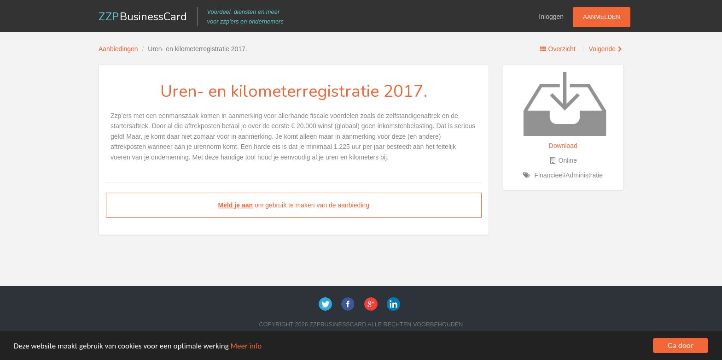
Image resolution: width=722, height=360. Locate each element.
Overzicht (562, 49)
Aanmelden (601, 16)
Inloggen (551, 16)
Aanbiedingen (118, 49)
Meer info (246, 346)
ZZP (143, 16)
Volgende (602, 49)
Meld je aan (235, 205)
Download (563, 145)
